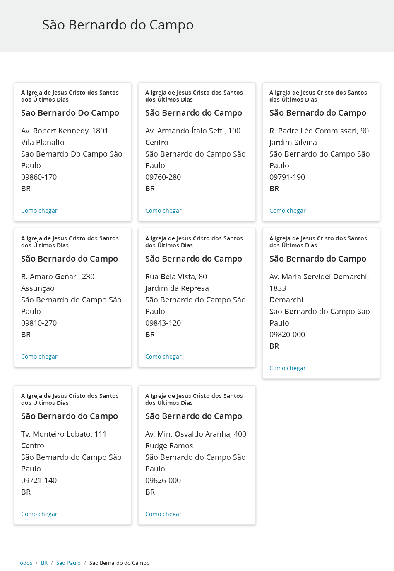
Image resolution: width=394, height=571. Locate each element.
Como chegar (39, 210)
